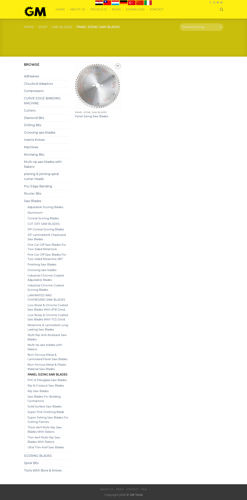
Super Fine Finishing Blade (46, 412)
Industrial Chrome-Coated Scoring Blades (46, 288)
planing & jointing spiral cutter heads (41, 176)
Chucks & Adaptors (38, 84)
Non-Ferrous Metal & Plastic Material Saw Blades (47, 367)
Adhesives (31, 76)
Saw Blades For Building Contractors (44, 399)
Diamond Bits (34, 118)
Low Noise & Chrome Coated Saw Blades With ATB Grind (48, 307)
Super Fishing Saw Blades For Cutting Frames (48, 420)
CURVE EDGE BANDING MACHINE (42, 101)
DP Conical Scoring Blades (46, 229)
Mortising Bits (34, 154)
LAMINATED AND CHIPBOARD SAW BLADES (46, 297)
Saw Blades (62, 27)
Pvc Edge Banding (38, 186)
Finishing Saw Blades (42, 264)
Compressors (33, 91)
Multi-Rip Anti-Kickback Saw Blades (47, 337)
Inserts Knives (34, 140)
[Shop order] (201, 27)
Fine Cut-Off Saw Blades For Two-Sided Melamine (47, 247)
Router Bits (32, 193)
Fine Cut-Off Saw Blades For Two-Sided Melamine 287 (47, 257)
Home (60, 9)
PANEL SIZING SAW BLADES (47, 374)
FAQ (144, 489)
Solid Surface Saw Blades (45, 406)
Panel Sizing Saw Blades (91, 116)
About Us (77, 9)
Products (98, 9)
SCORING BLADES (38, 456)
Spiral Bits (31, 463)
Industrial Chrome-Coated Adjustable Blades (46, 278)
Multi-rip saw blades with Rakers (43, 164)
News (116, 9)
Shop (42, 27)
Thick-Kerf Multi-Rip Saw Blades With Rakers (45, 429)
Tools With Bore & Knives (43, 470)
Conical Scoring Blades (43, 218)
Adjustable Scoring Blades (45, 207)
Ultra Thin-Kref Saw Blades (46, 447)
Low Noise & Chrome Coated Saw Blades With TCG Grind (48, 317)
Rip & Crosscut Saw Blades (46, 385)
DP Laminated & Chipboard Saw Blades (47, 237)
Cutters (30, 110)
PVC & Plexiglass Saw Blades (47, 380)
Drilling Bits (32, 125)
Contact (157, 9)
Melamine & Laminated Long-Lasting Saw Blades (48, 327)
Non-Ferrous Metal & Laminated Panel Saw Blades (47, 357)
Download (135, 9)
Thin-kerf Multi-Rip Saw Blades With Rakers (44, 440)
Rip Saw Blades (38, 391)
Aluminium (35, 212)
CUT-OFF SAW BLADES (44, 224)
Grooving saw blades (39, 132)
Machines (31, 147)
